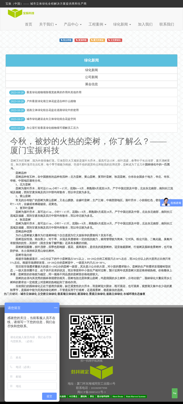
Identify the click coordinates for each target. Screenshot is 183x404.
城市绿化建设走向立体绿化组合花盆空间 (51, 119)
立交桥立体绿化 (47, 294)
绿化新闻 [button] (122, 24)
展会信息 (91, 84)
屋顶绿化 (82, 294)
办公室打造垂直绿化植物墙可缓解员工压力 (53, 127)
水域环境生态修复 (134, 294)
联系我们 (166, 24)
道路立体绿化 (114, 294)
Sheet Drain (118, 396)
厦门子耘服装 (60, 396)
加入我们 (145, 24)
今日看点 (73, 396)
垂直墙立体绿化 (67, 294)
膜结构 (84, 396)
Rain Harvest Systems (136, 396)
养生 (92, 396)
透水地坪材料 (103, 396)
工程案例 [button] (97, 24)
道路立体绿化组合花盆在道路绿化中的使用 (53, 110)
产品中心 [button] (73, 24)
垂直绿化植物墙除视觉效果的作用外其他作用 (54, 92)
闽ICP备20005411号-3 (91, 392)
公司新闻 (91, 77)
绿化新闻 (91, 60)
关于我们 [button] (48, 24)
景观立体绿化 (97, 294)
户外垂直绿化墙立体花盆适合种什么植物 (51, 101)
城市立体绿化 (28, 294)
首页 (28, 24)
